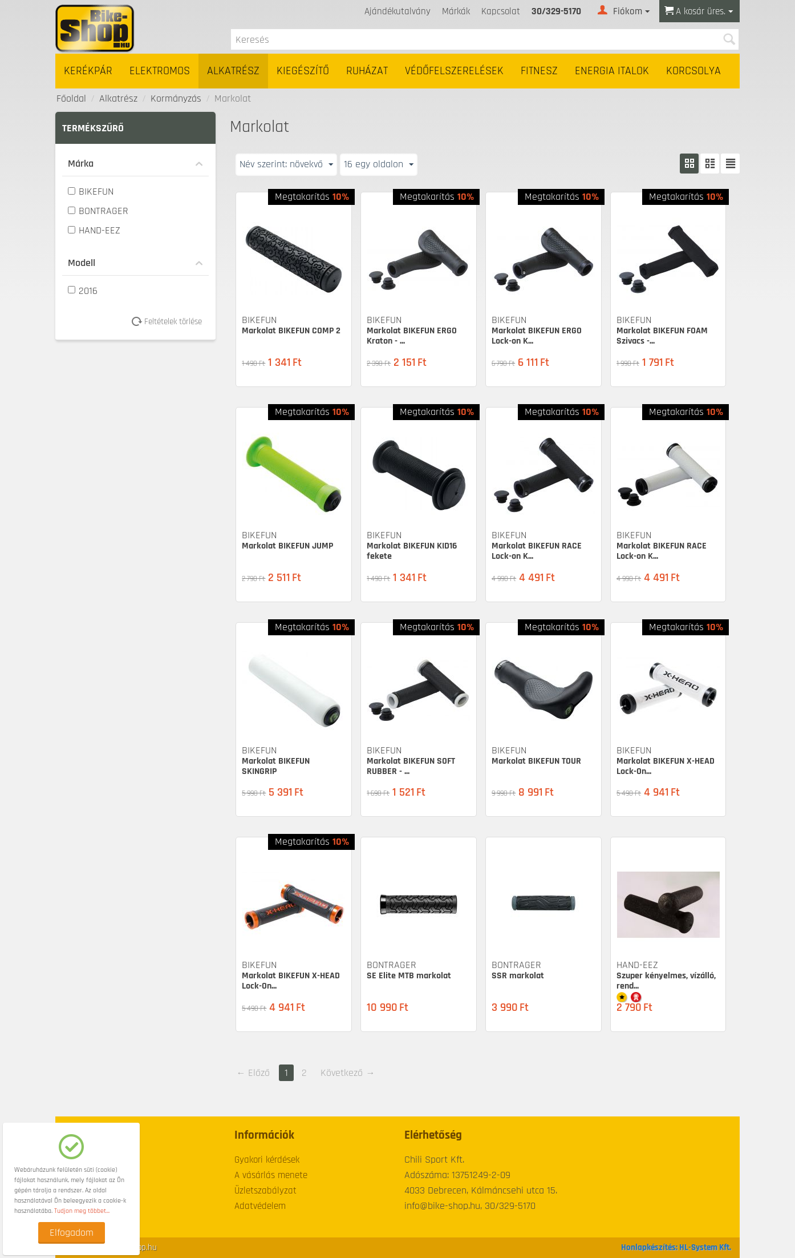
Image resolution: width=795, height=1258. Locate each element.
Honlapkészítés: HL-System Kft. (676, 1247)
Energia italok (612, 71)
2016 (83, 290)
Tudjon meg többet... (81, 1211)
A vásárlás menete (270, 1175)
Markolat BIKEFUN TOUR (536, 761)
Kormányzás (176, 98)
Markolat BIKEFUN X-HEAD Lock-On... (665, 766)
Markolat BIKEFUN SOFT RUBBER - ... (411, 766)
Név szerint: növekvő (286, 164)
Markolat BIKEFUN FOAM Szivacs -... (662, 336)
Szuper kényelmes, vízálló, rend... (666, 981)
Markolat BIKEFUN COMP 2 (291, 331)
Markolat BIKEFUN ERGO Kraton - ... (412, 336)
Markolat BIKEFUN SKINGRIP (276, 766)
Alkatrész (233, 71)
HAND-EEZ (94, 230)
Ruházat (367, 71)
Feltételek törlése (171, 321)
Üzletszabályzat (265, 1190)
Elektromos (159, 71)
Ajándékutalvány (397, 11)
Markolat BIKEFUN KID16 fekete (412, 551)
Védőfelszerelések (454, 71)
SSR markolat (518, 976)
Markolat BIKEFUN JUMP (287, 546)
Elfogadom (72, 1232)
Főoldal (71, 98)
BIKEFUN (90, 191)
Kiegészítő (303, 71)
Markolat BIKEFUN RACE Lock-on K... (537, 551)
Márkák (456, 11)
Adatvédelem (260, 1206)
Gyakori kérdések (266, 1160)
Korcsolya (693, 71)
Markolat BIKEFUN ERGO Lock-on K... (537, 336)
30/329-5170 (556, 11)
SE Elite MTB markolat (409, 976)
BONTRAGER (98, 210)
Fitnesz (539, 71)
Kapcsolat (500, 11)
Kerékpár (88, 71)
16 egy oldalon (378, 164)
